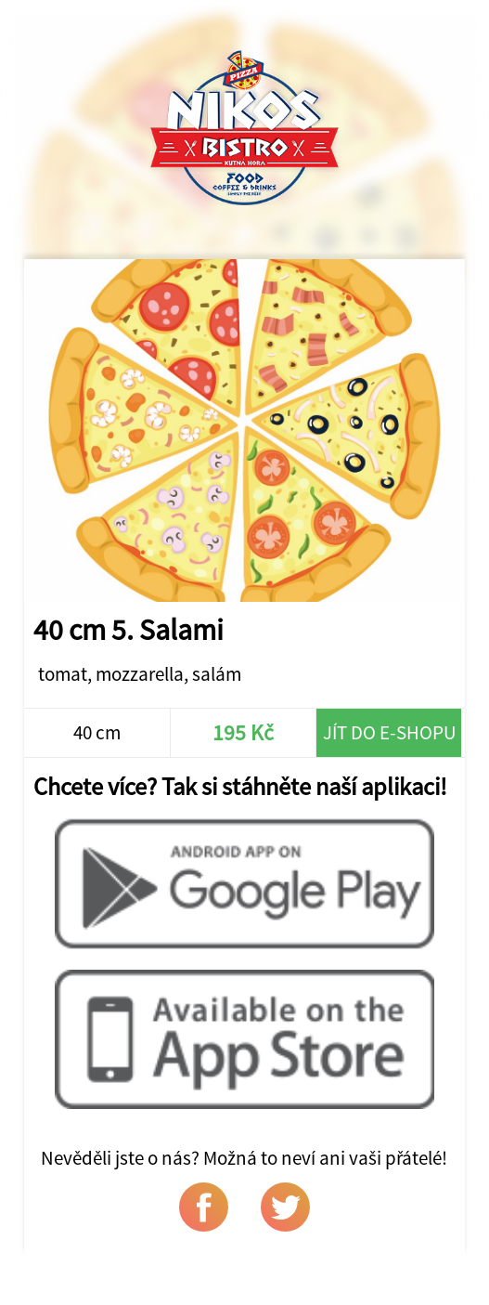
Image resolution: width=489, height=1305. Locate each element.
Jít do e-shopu (389, 732)
